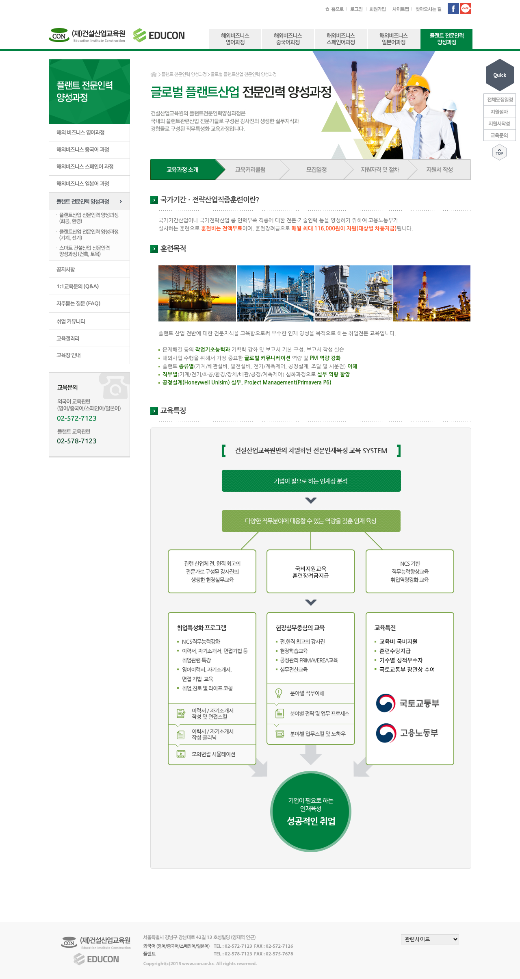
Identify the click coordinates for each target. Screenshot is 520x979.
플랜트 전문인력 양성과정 (183, 74)
